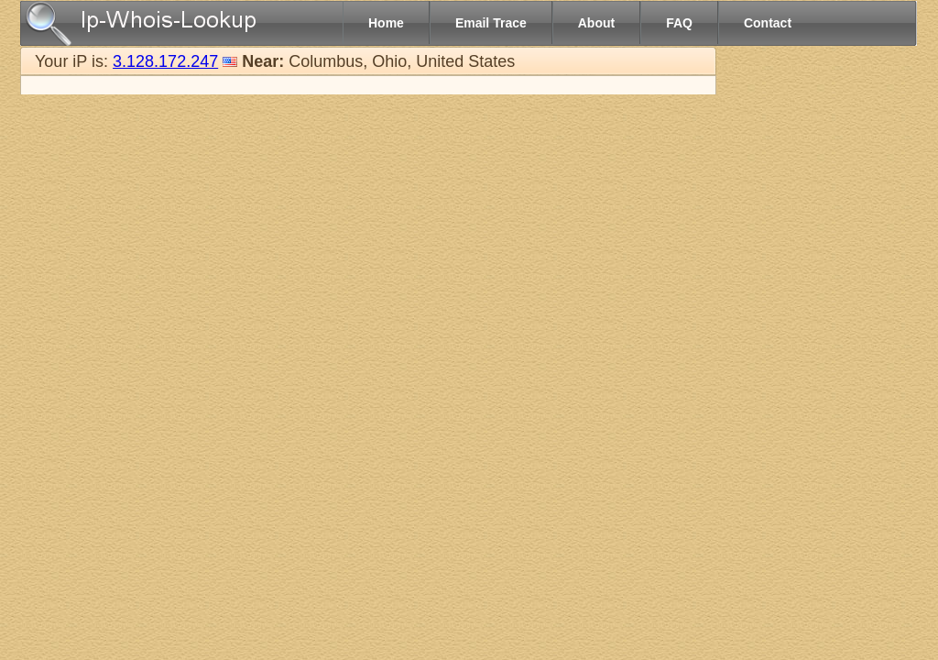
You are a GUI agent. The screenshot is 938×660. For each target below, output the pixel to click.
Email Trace (491, 23)
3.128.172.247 (165, 61)
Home (386, 23)
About (596, 23)
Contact (767, 23)
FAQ (679, 23)
